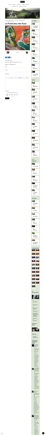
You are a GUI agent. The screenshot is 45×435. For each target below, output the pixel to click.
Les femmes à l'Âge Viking (35, 48)
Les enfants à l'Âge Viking (35, 55)
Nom (6, 66)
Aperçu (26, 78)
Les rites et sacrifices (35, 244)
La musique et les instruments (35, 173)
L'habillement (35, 141)
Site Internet (7, 74)
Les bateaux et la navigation (35, 180)
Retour (17, 52)
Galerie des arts (15, 6)
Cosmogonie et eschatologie (35, 205)
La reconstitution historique (35, 308)
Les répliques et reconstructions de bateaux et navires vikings (36, 316)
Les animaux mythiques (35, 230)
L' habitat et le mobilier (35, 194)
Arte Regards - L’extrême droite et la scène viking (36, 371)
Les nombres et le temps (35, 121)
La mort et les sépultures (35, 134)
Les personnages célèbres (35, 41)
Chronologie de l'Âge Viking (35, 27)
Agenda (23, 5)
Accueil (10, 5)
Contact (24, 6)
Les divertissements (35, 86)
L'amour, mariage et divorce (35, 107)
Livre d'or (20, 6)
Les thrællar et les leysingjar (35, 75)
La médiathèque (35, 305)
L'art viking (35, 166)
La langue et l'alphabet (35, 127)
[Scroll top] (43, 433)
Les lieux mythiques (35, 237)
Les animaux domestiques (35, 114)
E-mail (6, 70)
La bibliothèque (35, 302)
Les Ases (35, 211)
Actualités (19, 5)
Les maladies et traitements (35, 155)
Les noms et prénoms (35, 100)
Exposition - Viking (36, 394)
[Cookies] (2, 433)
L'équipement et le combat (35, 187)
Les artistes (16, 20)
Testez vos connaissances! (35, 338)
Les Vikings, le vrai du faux (35, 34)
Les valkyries (35, 223)
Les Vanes (35, 216)
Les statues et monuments (35, 320)
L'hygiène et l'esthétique (35, 93)
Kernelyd (14, 5)
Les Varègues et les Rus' (35, 61)
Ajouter (7, 98)
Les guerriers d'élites (35, 68)
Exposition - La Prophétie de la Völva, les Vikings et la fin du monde (36, 420)
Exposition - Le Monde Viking (36, 347)
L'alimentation (35, 148)
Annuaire (27, 5)
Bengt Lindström (22, 20)
